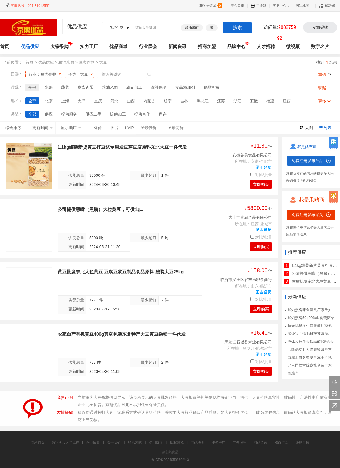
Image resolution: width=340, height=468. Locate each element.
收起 (322, 88)
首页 (29, 62)
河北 (114, 101)
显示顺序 (71, 127)
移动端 (327, 6)
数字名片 (320, 46)
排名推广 (218, 442)
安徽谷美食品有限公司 (252, 155)
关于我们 (114, 442)
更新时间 (42, 127)
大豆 (103, 62)
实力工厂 (89, 46)
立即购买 (261, 184)
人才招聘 (266, 46)
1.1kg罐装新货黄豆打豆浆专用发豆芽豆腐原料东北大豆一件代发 (122, 147)
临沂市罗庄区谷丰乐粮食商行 (246, 279)
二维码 (258, 6)
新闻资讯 (177, 46)
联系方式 (135, 442)
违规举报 (302, 442)
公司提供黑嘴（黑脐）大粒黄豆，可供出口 (101, 209)
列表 (328, 127)
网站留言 (260, 442)
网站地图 (302, 6)
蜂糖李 (293, 373)
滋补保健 (159, 87)
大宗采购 (59, 46)
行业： (42, 74)
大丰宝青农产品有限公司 (250, 217)
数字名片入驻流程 (65, 442)
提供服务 (69, 114)
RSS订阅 (281, 442)
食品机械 (211, 87)
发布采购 (320, 27)
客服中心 (279, 6)
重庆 (98, 101)
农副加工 (134, 87)
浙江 (237, 101)
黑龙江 (203, 101)
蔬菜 (65, 87)
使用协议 (156, 442)
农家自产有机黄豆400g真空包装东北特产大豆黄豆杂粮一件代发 (122, 334)
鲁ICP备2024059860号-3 (170, 460)
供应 (49, 114)
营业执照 (93, 442)
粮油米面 (192, 28)
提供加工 (118, 114)
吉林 (184, 101)
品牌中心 (236, 46)
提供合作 (142, 114)
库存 (163, 114)
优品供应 (30, 46)
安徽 (254, 101)
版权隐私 (177, 442)
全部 (32, 87)
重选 (322, 74)
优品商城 (118, 46)
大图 (309, 127)
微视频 (293, 46)
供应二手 (93, 114)
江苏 (221, 101)
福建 (270, 101)
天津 (82, 101)
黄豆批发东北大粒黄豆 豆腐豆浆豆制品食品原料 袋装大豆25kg (121, 271)
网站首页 (37, 442)
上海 (65, 101)
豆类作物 (87, 62)
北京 (49, 101)
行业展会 (148, 46)
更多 (322, 101)
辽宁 (168, 101)
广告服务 (239, 442)
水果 (49, 87)
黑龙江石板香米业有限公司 (248, 342)
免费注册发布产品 (307, 160)
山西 (131, 101)
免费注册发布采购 (307, 214)
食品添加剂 (185, 87)
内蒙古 (149, 101)
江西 (287, 101)
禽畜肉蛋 (86, 87)
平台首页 (237, 6)
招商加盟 (207, 46)
